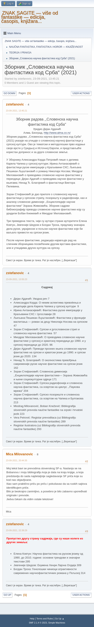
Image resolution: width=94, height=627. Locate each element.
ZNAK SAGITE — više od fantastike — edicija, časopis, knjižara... (29, 17)
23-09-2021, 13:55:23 (16, 279)
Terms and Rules (44, 618)
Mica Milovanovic (19, 454)
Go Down (9, 93)
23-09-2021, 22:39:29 (16, 530)
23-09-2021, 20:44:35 (16, 460)
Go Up (7, 595)
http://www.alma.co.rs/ (57, 132)
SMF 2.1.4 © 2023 (38, 622)
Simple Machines (56, 622)
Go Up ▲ (59, 618)
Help (32, 618)
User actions (81, 93)
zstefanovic (15, 104)
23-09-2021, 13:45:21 (16, 110)
